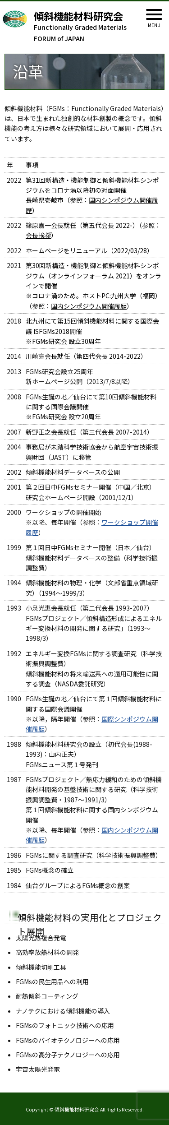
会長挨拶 (38, 235)
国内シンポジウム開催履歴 (89, 305)
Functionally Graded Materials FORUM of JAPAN (90, 26)
